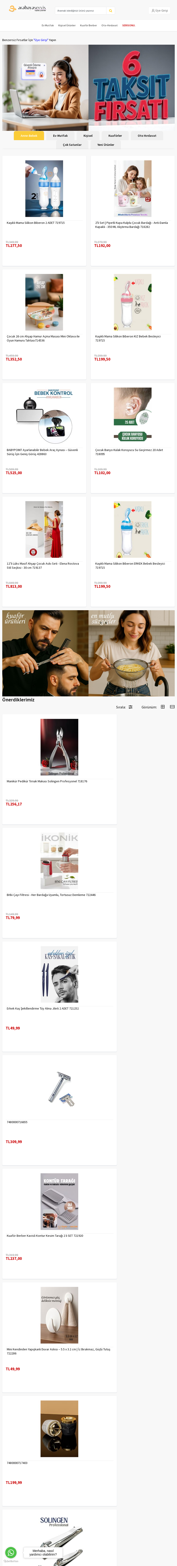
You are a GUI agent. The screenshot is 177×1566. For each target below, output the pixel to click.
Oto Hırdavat (147, 136)
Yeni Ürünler (105, 145)
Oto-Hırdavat (109, 25)
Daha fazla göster (88, 1416)
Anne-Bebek (29, 136)
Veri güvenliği (55, 1465)
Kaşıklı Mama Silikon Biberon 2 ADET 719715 (36, 223)
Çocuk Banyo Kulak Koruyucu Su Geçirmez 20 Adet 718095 (129, 452)
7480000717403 (17, 1122)
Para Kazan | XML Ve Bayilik (20, 1465)
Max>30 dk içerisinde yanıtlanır (89, 1539)
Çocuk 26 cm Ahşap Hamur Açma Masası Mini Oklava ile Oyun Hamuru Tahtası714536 (43, 338)
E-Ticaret (77, 1561)
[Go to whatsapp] (11, 1552)
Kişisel (88, 136)
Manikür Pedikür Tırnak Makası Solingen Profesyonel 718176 (42, 783)
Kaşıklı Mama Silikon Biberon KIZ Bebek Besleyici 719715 (128, 338)
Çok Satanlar (72, 145)
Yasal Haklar (54, 1477)
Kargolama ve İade (15, 1471)
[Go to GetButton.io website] (11, 1561)
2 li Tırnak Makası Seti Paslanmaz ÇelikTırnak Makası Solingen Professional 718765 (129, 1124)
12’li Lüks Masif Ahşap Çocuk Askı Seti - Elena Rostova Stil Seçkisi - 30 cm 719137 (43, 565)
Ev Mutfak (48, 25)
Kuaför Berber (88, 25)
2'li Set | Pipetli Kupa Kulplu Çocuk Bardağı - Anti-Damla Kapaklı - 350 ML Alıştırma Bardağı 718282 (131, 225)
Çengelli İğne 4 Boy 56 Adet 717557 (118, 1349)
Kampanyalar (11, 1477)
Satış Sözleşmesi (58, 1483)
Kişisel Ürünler (67, 25)
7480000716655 (105, 895)
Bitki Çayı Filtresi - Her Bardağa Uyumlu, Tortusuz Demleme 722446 (127, 783)
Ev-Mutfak (60, 136)
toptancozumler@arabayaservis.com (89, 1532)
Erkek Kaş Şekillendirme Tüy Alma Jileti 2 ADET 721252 (43, 895)
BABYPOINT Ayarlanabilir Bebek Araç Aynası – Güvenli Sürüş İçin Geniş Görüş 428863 (42, 452)
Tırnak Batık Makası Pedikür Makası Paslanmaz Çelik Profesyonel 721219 (41, 1238)
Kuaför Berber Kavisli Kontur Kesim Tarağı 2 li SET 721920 (40, 1010)
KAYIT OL (167, 1511)
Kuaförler (115, 136)
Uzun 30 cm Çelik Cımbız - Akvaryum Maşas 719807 (128, 1236)
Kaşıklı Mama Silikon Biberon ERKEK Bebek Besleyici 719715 (130, 565)
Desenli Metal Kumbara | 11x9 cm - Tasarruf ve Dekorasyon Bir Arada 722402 (37, 1351)
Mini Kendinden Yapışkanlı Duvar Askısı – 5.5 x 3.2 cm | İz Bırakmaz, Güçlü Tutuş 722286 (132, 1010)
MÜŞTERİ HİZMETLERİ (16, 1483)
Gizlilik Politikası (57, 1471)
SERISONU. (128, 25)
